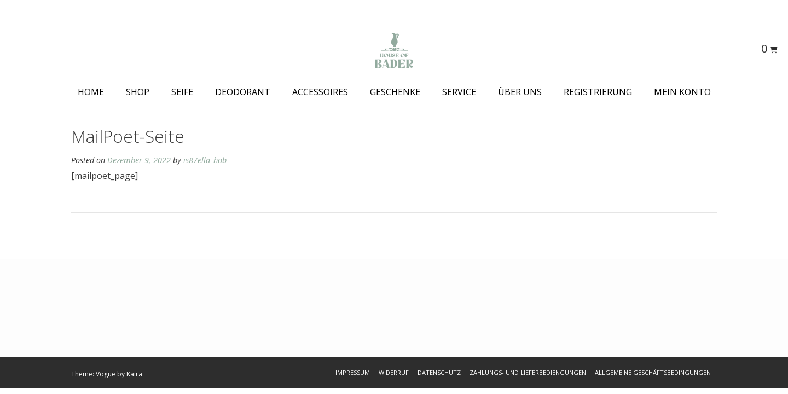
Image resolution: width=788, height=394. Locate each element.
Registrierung (598, 92)
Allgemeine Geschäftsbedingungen (653, 372)
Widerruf (394, 372)
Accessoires (320, 92)
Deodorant (242, 92)
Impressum (352, 372)
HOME (91, 92)
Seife (182, 92)
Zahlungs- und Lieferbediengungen (528, 372)
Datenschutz (439, 372)
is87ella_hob (205, 160)
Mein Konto (682, 92)
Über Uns (520, 92)
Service (459, 92)
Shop (137, 92)
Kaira (134, 374)
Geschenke (395, 92)
